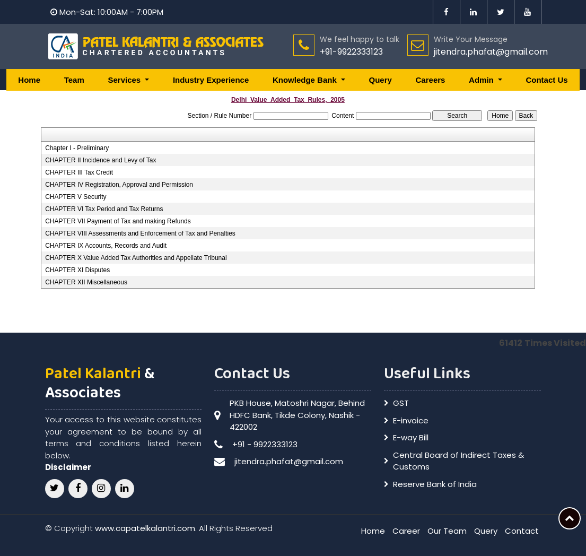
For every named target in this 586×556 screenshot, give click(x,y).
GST (401, 403)
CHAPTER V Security (75, 197)
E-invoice (410, 420)
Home (29, 79)
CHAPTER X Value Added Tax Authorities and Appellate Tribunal (135, 258)
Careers (430, 79)
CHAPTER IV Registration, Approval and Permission (119, 184)
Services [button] (125, 79)
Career (406, 530)
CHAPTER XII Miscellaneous (86, 282)
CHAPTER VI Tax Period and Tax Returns (104, 209)
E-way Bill (410, 437)
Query (380, 79)
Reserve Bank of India (435, 484)
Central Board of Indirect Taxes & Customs (458, 461)
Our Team (447, 530)
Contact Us (546, 79)
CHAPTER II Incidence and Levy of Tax (100, 160)
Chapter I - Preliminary (77, 148)
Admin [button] (482, 79)
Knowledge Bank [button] (306, 79)
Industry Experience (211, 79)
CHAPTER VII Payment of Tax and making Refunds (118, 221)
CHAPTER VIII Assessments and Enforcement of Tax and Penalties (140, 233)
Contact (522, 530)
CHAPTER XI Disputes (77, 270)
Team (74, 79)
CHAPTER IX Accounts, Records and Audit (106, 245)
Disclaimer (68, 467)
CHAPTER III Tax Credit (79, 172)
